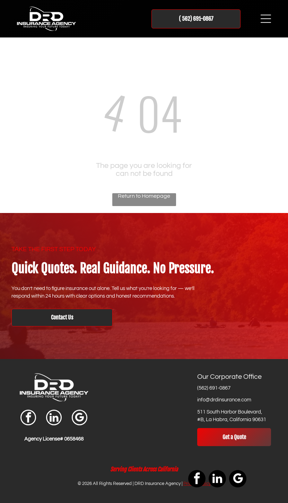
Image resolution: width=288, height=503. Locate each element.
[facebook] (28, 418)
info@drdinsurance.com (224, 399)
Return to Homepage (144, 196)
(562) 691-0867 (213, 388)
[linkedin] (54, 418)
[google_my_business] (79, 418)
